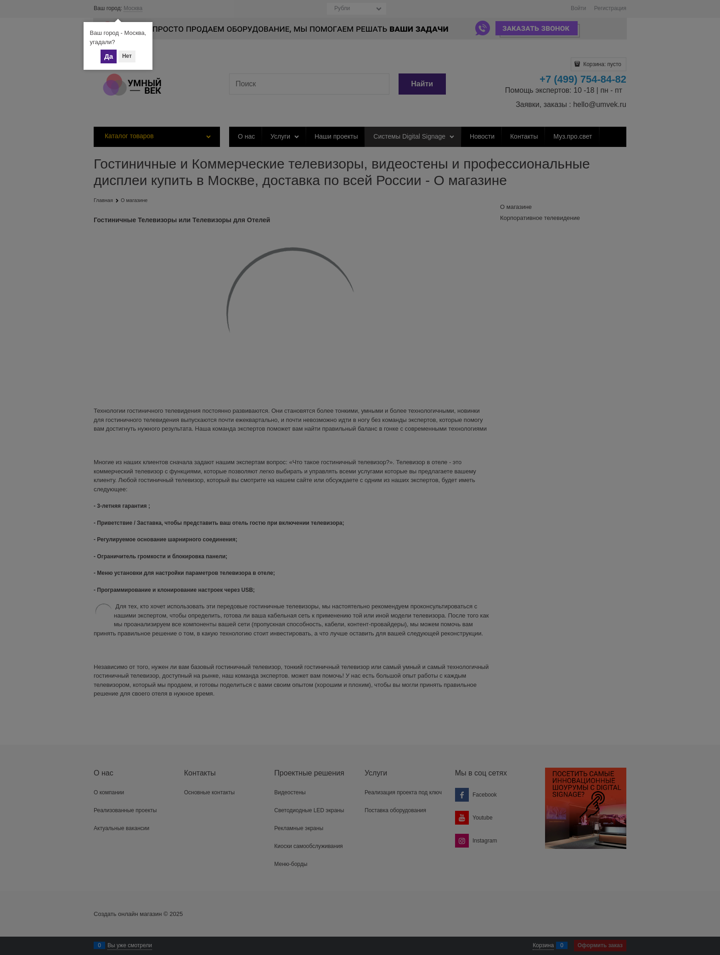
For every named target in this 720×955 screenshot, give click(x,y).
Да (108, 56)
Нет (127, 56)
